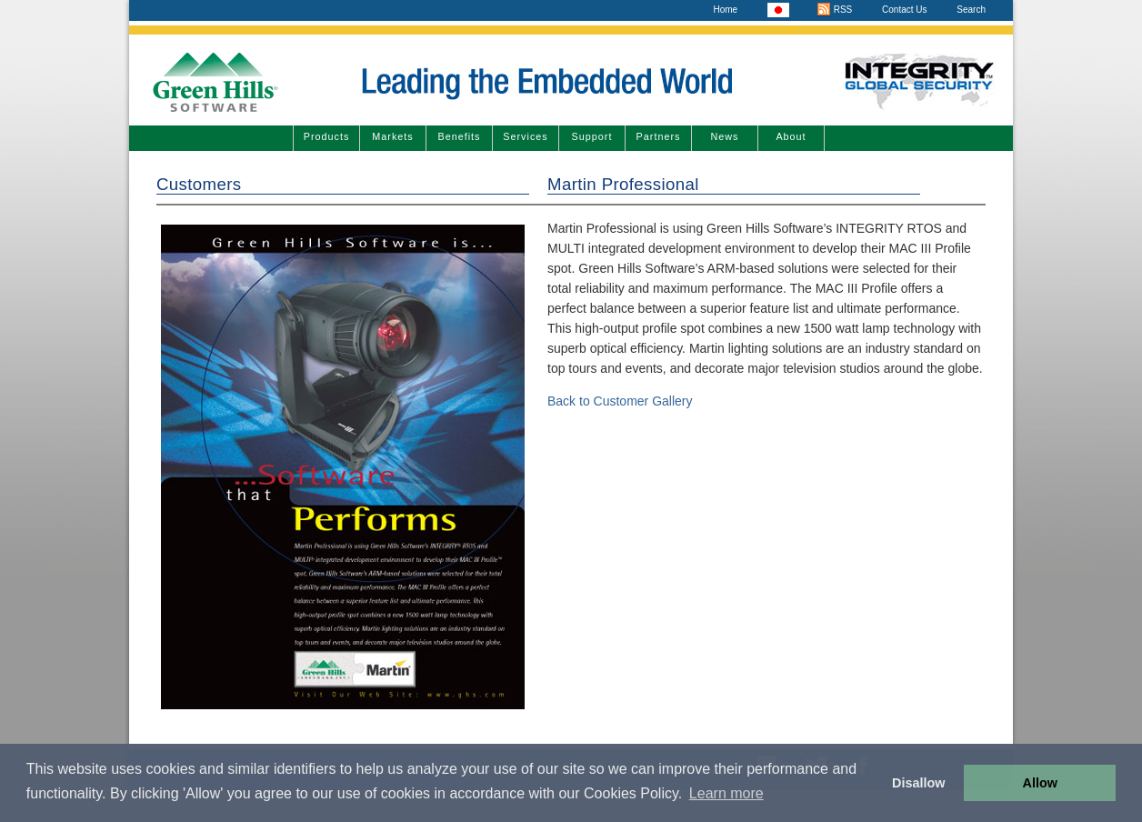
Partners (658, 136)
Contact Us (904, 10)
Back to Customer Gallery (620, 401)
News (725, 136)
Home (725, 10)
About (791, 136)
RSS (834, 10)
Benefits (458, 136)
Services (525, 136)
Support (592, 136)
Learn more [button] (726, 793)
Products (327, 136)
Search (971, 10)
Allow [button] (1040, 783)
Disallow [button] (918, 783)
